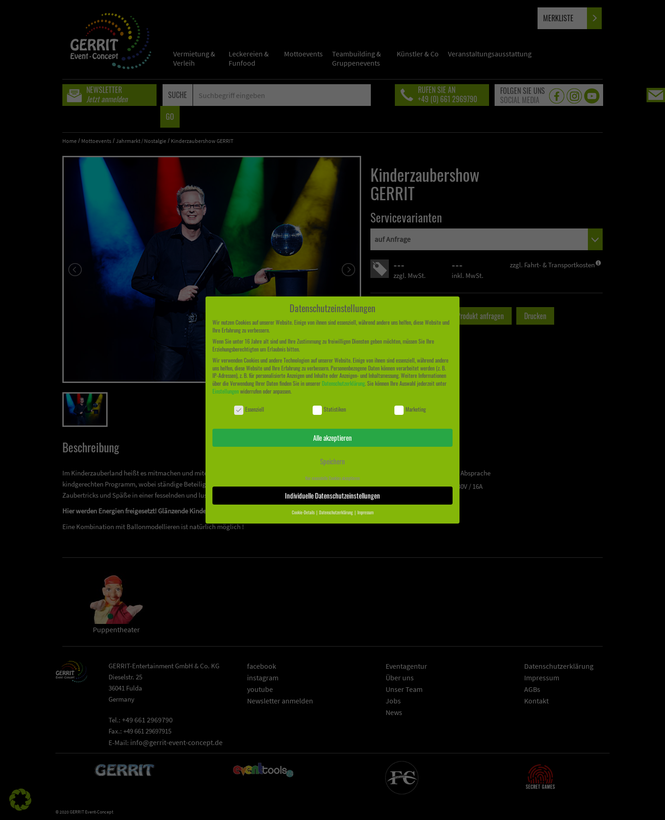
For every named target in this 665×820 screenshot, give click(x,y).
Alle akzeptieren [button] (332, 437)
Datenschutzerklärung (343, 383)
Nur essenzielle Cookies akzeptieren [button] (332, 478)
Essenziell (249, 409)
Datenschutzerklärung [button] (336, 512)
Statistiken (329, 409)
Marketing (410, 409)
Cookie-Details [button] (303, 512)
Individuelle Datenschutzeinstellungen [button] (332, 495)
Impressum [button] (365, 512)
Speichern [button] (332, 461)
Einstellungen (225, 391)
